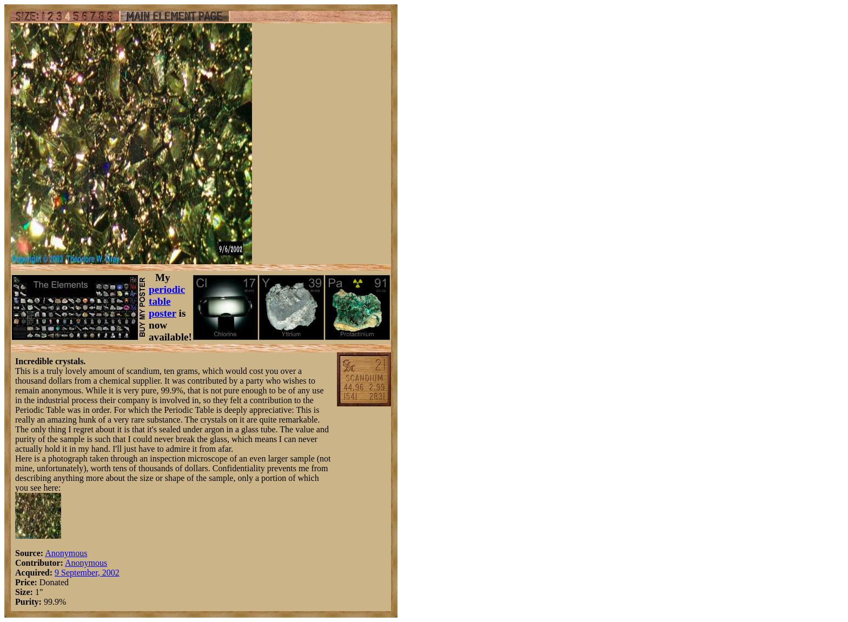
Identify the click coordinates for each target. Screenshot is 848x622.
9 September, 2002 (87, 572)
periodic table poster (167, 301)
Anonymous (66, 553)
